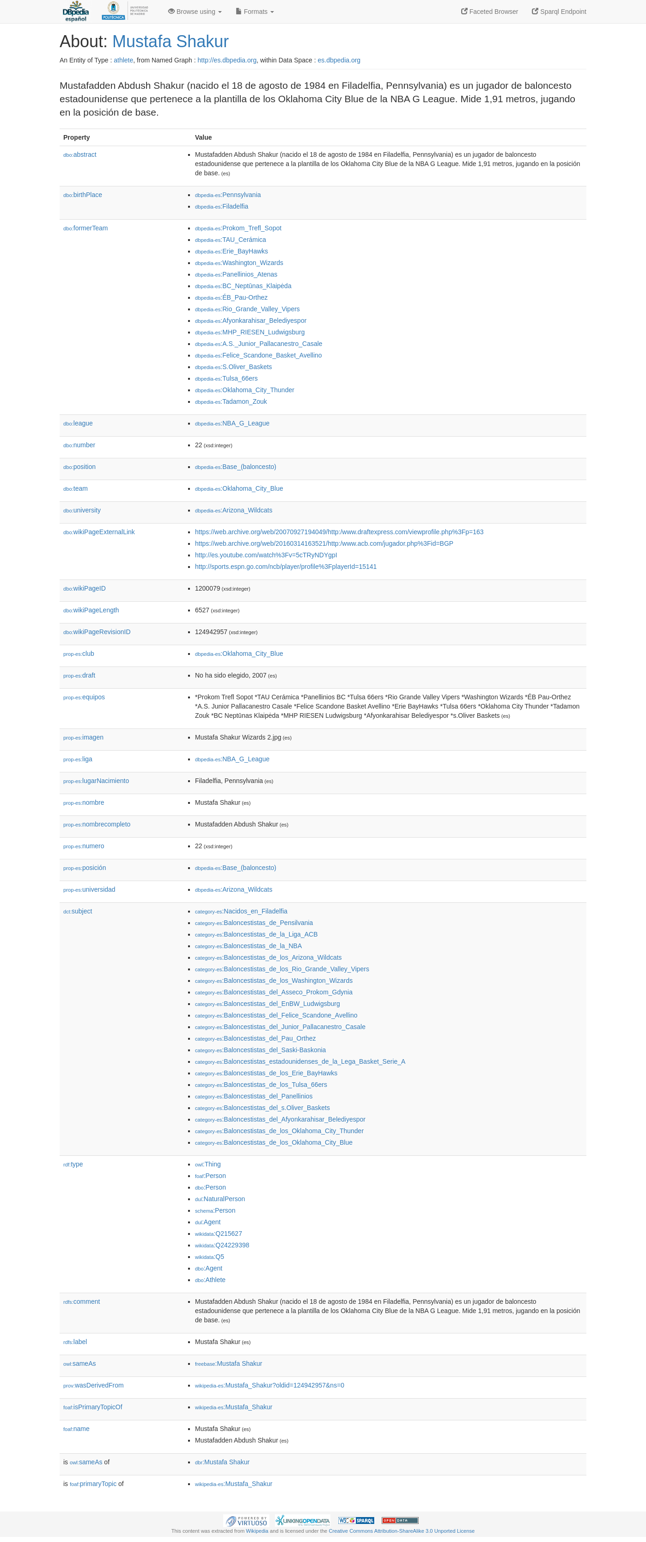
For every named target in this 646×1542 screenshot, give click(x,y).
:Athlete (210, 1279)
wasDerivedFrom (93, 1385)
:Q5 (209, 1256)
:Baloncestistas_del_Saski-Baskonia (260, 1050)
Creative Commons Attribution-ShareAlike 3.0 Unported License (402, 1531)
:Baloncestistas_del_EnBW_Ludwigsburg (267, 1003)
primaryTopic (93, 1483)
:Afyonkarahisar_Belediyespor (250, 320)
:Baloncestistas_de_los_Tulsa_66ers (261, 1084)
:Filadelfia (221, 206)
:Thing (208, 1164)
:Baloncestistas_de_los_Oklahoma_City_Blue (274, 1142)
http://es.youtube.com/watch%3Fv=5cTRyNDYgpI (266, 555)
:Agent (207, 1222)
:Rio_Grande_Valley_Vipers (247, 309)
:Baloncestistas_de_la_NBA (248, 946)
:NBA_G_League (232, 423)
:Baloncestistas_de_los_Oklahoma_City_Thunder (279, 1131)
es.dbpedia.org (339, 60)
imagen (83, 737)
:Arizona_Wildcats (233, 510)
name (76, 1428)
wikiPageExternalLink (99, 532)
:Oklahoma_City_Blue (239, 488)
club (78, 653)
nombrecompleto (96, 824)
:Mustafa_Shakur (233, 1407)
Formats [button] (255, 11)
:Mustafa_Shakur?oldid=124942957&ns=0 (269, 1385)
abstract (80, 154)
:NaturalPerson (220, 1199)
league (78, 423)
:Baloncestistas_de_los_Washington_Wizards (274, 980)
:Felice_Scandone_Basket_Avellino (258, 355)
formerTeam (85, 228)
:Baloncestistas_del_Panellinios (254, 1096)
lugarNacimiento (96, 780)
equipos (84, 697)
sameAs (79, 1363)
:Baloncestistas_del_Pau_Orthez (255, 1038)
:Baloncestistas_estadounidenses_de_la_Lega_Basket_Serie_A (300, 1061)
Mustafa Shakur (170, 41)
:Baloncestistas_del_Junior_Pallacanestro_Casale (280, 1026)
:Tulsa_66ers (226, 378)
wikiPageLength (91, 610)
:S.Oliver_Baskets (233, 366)
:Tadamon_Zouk (231, 401)
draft (79, 675)
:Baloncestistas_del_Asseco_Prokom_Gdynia (274, 992)
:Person (210, 1175)
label (75, 1341)
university (82, 510)
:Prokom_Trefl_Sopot (238, 228)
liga (77, 759)
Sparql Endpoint (559, 11)
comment (81, 1301)
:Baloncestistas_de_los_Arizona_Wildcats (268, 957)
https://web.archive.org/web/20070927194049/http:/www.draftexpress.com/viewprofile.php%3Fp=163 (339, 532)
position (79, 466)
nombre (83, 802)
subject (77, 911)
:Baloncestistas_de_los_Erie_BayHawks (266, 1073)
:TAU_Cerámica (230, 239)
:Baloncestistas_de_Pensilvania (254, 922)
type (73, 1164)
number (79, 445)
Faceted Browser (489, 11)
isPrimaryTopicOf (92, 1407)
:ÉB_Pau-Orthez (231, 297)
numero (83, 846)
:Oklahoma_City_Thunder (244, 390)
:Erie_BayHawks (231, 251)
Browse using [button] (195, 11)
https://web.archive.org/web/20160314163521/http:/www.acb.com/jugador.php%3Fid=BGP (324, 543)
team (75, 488)
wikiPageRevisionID (97, 631)
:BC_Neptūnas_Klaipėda (243, 286)
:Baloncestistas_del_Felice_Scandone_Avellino (276, 1015)
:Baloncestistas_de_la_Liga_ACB (256, 934)
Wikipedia (257, 1531)
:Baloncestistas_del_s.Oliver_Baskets (262, 1107)
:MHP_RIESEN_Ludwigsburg (250, 332)
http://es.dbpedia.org (227, 60)
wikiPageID (84, 588)
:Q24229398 (222, 1245)
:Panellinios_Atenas (236, 274)
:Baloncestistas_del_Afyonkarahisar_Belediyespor (280, 1119)
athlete (123, 60)
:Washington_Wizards (239, 262)
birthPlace (82, 194)
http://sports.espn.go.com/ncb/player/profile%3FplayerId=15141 (286, 566)
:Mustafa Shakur (228, 1363)
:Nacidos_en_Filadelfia (241, 911)
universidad (89, 889)
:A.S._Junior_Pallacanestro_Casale (259, 343)
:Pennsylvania (228, 194)
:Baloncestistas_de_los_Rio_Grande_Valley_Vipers (282, 969)
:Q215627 (218, 1233)
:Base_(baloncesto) (235, 466)
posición (84, 867)
